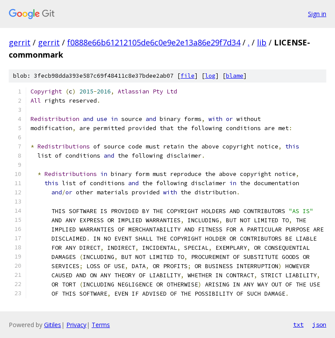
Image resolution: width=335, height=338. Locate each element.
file (188, 75)
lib (262, 42)
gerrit (20, 42)
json (319, 324)
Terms (101, 325)
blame (234, 75)
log (210, 75)
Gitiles (52, 325)
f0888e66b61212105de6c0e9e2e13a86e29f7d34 (153, 42)
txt (298, 324)
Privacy (76, 325)
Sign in (317, 14)
